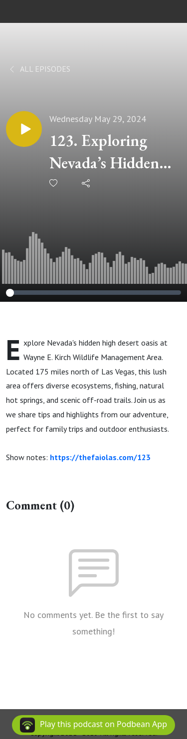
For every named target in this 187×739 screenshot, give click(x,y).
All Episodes (39, 69)
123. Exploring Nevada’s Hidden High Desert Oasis (108, 152)
